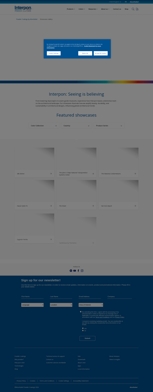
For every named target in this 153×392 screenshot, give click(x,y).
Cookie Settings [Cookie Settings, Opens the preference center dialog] (54, 53)
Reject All (85, 53)
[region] (77, 48)
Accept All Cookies (100, 53)
